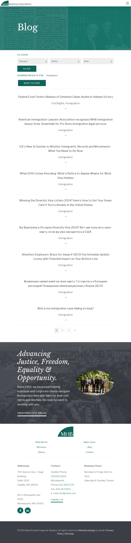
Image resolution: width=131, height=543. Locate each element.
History (41, 452)
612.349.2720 (66, 484)
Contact (89, 452)
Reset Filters (32, 83)
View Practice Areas (32, 413)
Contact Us (57, 500)
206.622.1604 (58, 476)
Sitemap (69, 533)
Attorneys (41, 447)
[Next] (75, 330)
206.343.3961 (63, 489)
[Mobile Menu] (127, 3)
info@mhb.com (67, 493)
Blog (89, 447)
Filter (26, 69)
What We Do (41, 442)
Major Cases (90, 442)
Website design (87, 530)
